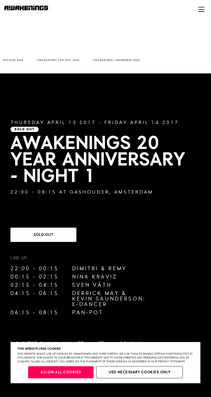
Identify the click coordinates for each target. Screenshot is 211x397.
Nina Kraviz (94, 277)
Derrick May (95, 293)
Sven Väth (92, 285)
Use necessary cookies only (140, 372)
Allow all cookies (61, 372)
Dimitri (85, 268)
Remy (117, 268)
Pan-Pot (87, 312)
